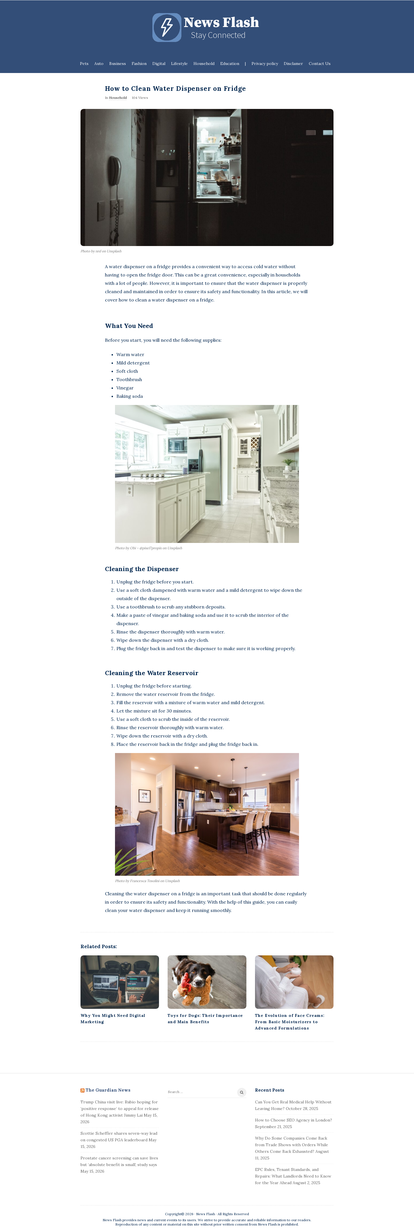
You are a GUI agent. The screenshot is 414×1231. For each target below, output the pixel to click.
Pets (84, 63)
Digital (158, 63)
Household (203, 63)
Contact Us (320, 63)
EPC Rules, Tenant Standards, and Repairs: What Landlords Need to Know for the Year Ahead (293, 1176)
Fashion (139, 63)
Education (229, 63)
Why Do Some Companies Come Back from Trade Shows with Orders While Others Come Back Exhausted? (291, 1145)
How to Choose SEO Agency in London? (293, 1120)
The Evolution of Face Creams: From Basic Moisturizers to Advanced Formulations (290, 1022)
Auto (98, 63)
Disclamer (293, 63)
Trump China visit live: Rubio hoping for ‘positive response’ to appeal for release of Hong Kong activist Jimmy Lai (119, 1108)
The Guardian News (108, 1090)
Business (117, 63)
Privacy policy (265, 63)
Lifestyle (179, 63)
